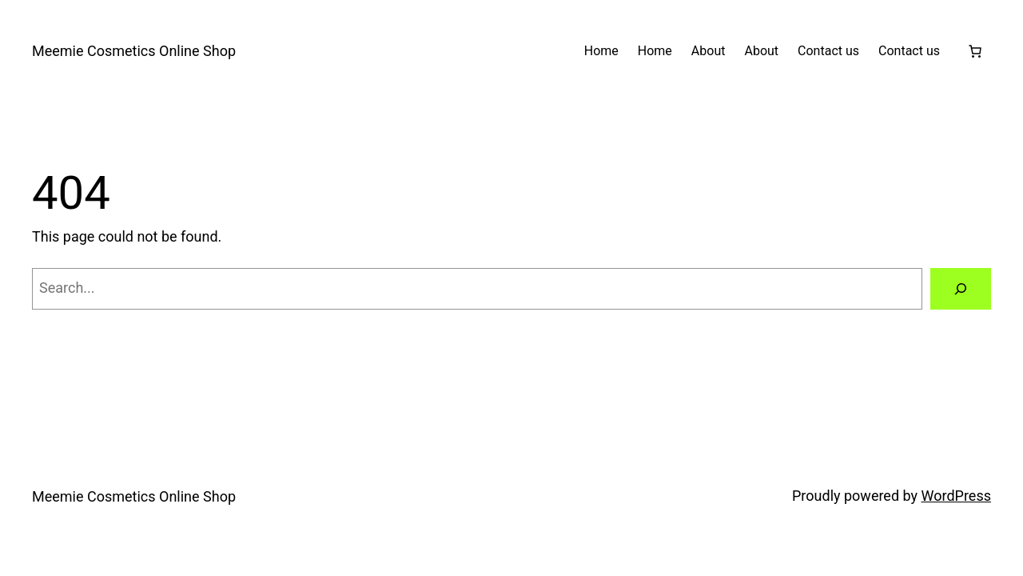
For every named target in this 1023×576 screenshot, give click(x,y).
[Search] (960, 289)
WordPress (956, 495)
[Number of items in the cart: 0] (975, 51)
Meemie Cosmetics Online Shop (134, 50)
